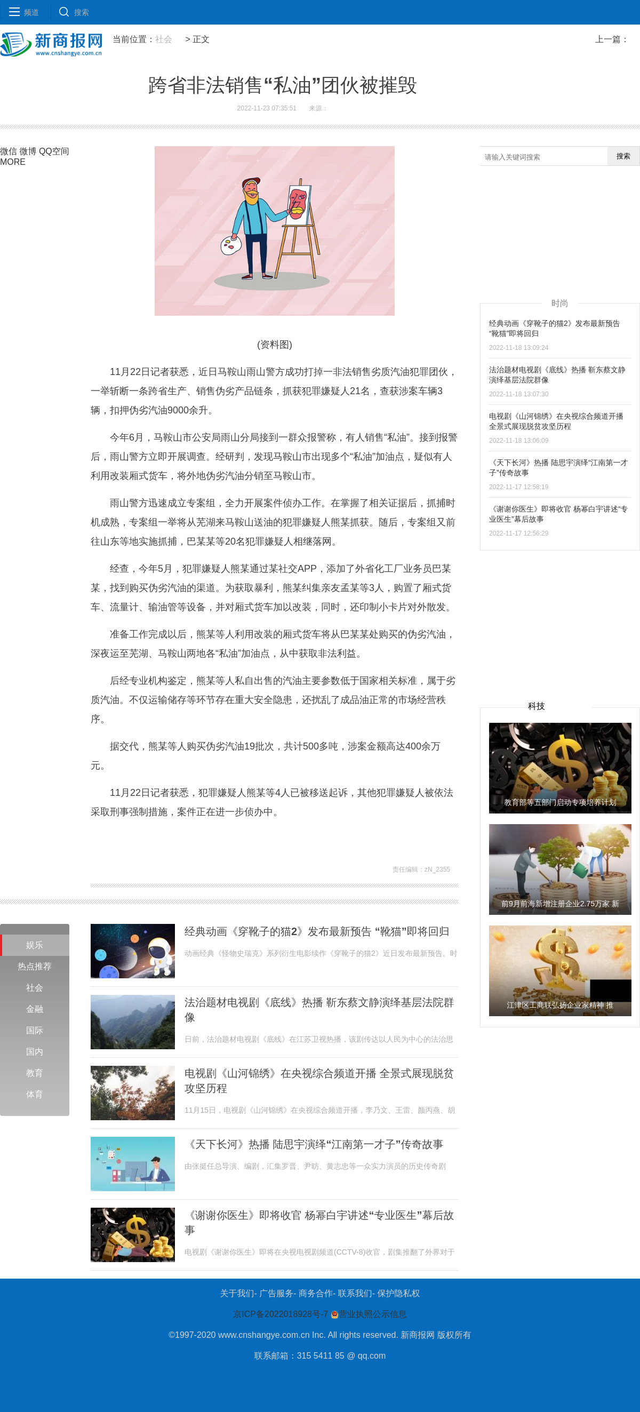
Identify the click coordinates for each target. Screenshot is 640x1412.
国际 (34, 1030)
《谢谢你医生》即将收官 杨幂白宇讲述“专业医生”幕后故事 (319, 1222)
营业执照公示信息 (367, 1314)
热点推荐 (35, 966)
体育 (34, 1094)
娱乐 (34, 945)
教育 (34, 1073)
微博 (27, 151)
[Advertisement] (560, 617)
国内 (34, 1051)
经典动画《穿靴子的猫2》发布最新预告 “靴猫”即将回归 (317, 931)
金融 (34, 1009)
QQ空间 (54, 151)
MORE (13, 161)
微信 (8, 151)
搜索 (623, 156)
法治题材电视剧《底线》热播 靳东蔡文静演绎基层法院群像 (319, 1009)
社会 (163, 39)
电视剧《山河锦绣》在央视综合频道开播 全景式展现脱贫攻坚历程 (319, 1080)
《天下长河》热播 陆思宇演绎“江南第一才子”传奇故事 (314, 1144)
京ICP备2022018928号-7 (280, 1314)
